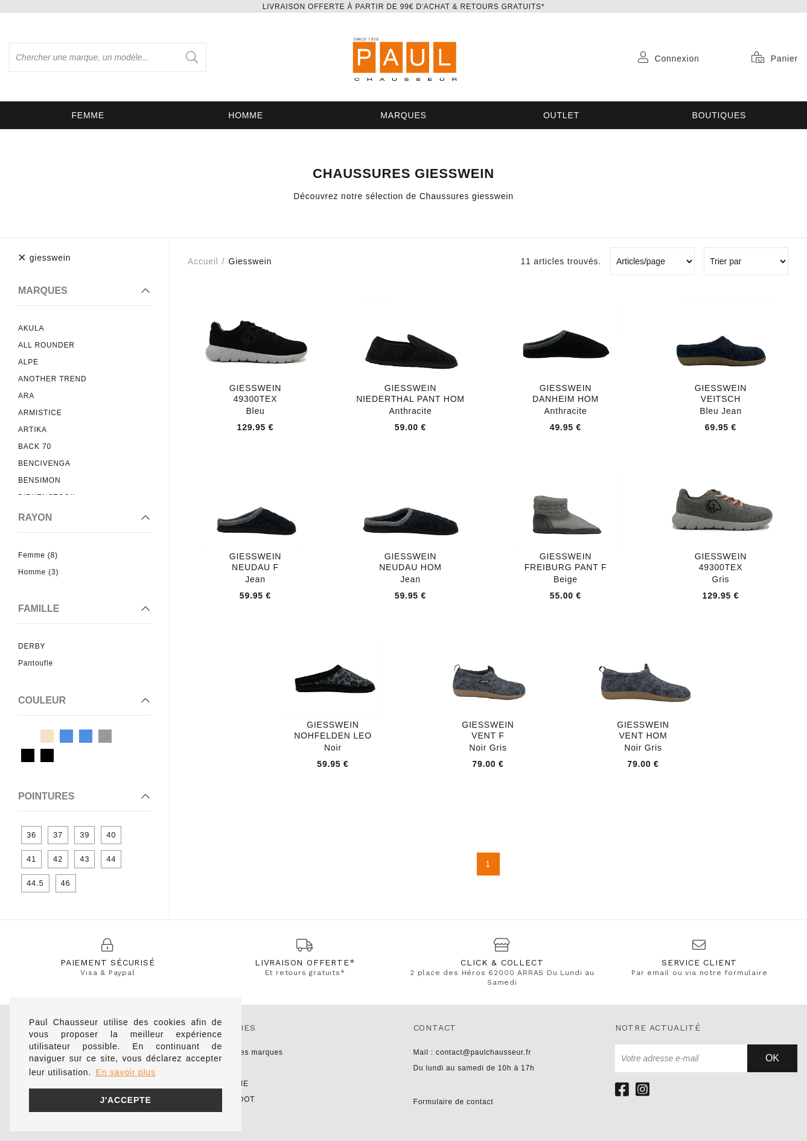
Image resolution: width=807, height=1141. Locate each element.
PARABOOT (233, 1099)
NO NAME (230, 1083)
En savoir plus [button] (126, 1072)
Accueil (203, 261)
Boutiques (719, 115)
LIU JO (224, 1115)
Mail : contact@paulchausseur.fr (472, 1052)
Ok (772, 1058)
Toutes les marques (246, 1052)
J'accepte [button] (125, 1100)
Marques (403, 115)
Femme (87, 115)
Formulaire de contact (453, 1102)
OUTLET (561, 115)
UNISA (223, 1068)
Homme (245, 115)
